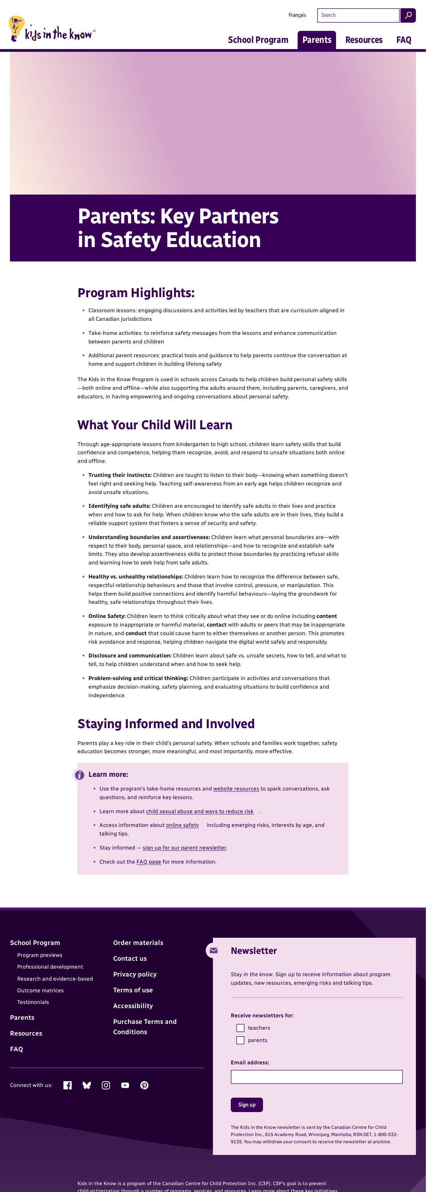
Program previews (39, 955)
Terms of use (133, 990)
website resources (236, 788)
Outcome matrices (40, 990)
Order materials (138, 943)
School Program (258, 39)
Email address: (250, 1062)
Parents (317, 39)
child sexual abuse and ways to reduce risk (200, 811)
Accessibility (133, 1006)
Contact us (130, 958)
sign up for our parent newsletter (184, 847)
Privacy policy (135, 974)
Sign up (246, 1104)
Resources (364, 39)
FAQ (403, 39)
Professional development (50, 966)
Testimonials (33, 1002)
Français (297, 15)
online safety (182, 825)
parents (251, 1040)
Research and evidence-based (55, 978)
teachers (253, 1028)
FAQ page (148, 861)
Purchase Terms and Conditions (145, 1027)
